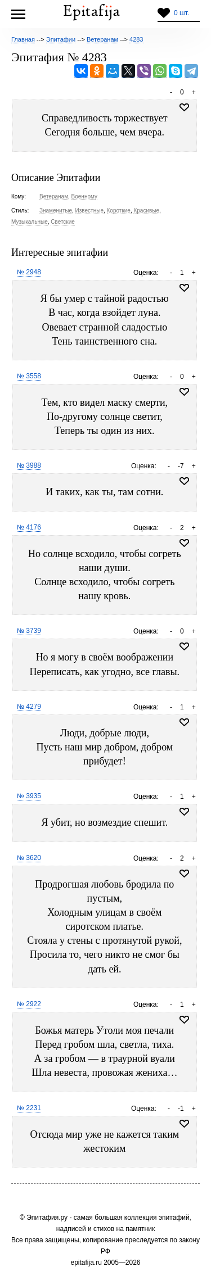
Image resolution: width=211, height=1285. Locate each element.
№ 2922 (29, 1004)
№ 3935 (29, 796)
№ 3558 (29, 376)
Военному (84, 196)
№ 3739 (29, 631)
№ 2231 (29, 1108)
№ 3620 (29, 858)
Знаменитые (55, 210)
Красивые (146, 210)
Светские (63, 222)
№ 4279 (29, 707)
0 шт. (181, 13)
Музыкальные (29, 222)
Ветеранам (53, 196)
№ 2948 (29, 272)
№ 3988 (29, 465)
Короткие (119, 210)
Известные (89, 210)
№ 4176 (29, 527)
